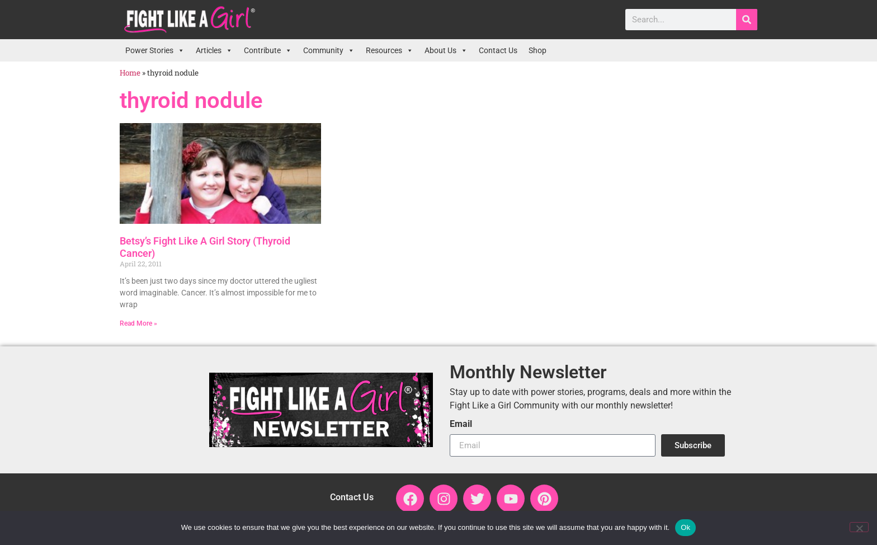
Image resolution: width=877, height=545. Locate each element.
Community (329, 50)
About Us (446, 50)
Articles (214, 50)
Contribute (268, 50)
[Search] (746, 19)
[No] (859, 527)
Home (130, 73)
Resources (389, 50)
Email (461, 424)
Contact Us (498, 50)
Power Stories (155, 50)
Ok (685, 527)
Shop (537, 50)
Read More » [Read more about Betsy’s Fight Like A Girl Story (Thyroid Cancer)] (138, 323)
